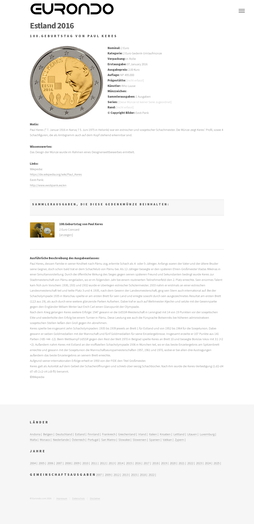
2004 (33, 463)
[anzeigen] (66, 235)
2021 (182, 463)
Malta (33, 440)
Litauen (192, 434)
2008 (68, 463)
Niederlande (61, 440)
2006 (50, 463)
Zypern (179, 440)
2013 (112, 463)
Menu (242, 10)
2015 (129, 463)
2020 (173, 463)
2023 (199, 463)
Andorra (35, 434)
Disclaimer (95, 498)
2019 (164, 463)
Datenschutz (78, 498)
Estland (43, 25)
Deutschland (64, 434)
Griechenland (126, 434)
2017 (147, 463)
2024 (208, 463)
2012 (103, 463)
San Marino (108, 440)
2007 (59, 463)
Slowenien (139, 440)
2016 (65, 25)
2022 (190, 463)
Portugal (93, 440)
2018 (155, 463)
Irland (142, 434)
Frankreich (108, 434)
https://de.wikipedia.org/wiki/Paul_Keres (56, 174)
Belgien (48, 434)
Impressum (61, 498)
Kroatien (165, 434)
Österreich (78, 440)
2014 (120, 463)
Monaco (45, 440)
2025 (217, 463)
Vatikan (167, 440)
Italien (153, 434)
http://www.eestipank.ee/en (48, 185)
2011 (94, 463)
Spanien (154, 440)
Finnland (93, 434)
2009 (77, 463)
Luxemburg (207, 434)
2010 (85, 463)
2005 (42, 463)
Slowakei (124, 440)
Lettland (179, 434)
